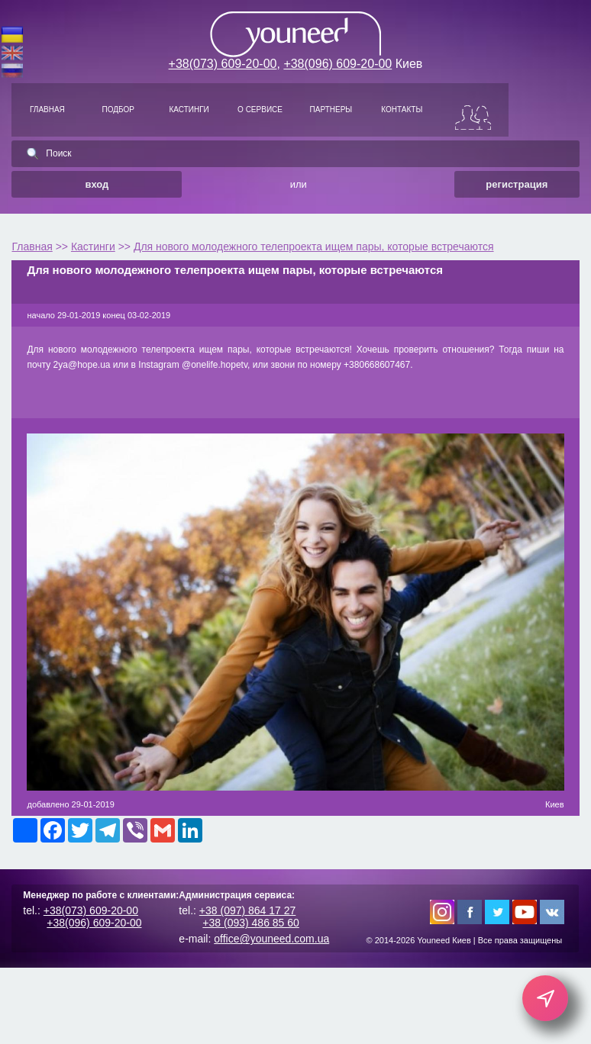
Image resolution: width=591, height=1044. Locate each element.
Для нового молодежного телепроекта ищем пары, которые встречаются (314, 246)
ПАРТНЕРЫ (331, 109)
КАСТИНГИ (189, 109)
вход (96, 184)
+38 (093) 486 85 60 (250, 923)
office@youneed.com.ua (271, 939)
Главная (31, 246)
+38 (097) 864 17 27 (247, 910)
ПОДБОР (118, 109)
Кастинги (93, 246)
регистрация (516, 184)
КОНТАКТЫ (401, 109)
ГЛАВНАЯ (47, 109)
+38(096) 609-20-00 (337, 63)
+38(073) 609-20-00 (223, 63)
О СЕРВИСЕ (260, 109)
